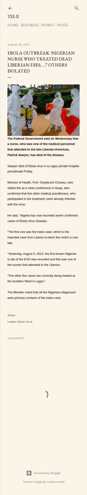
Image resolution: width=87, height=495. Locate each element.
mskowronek (56, 481)
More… (63, 25)
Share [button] (11, 315)
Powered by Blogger (43, 473)
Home (13, 25)
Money (48, 25)
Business (30, 25)
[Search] (77, 7)
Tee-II (13, 16)
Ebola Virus (24, 321)
